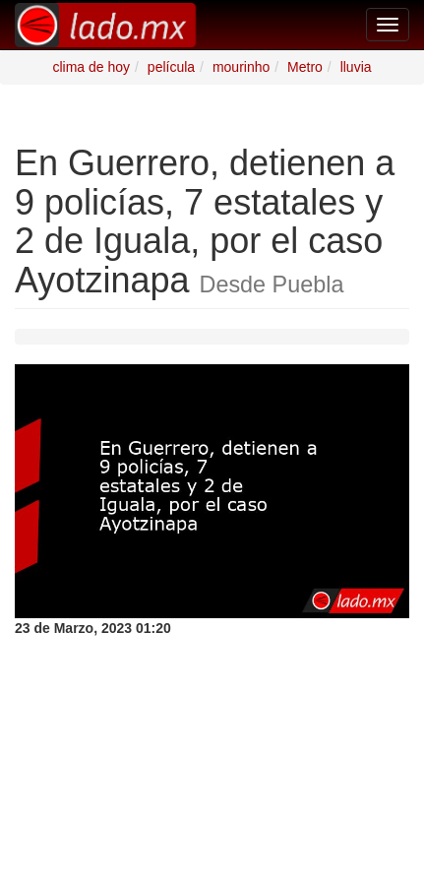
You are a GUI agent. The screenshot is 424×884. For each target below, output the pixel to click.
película (171, 67)
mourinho (241, 67)
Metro (305, 67)
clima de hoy (91, 67)
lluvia (356, 67)
